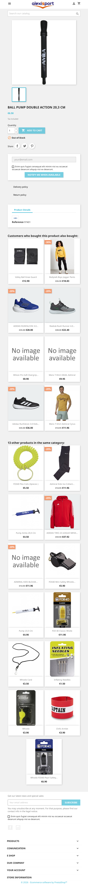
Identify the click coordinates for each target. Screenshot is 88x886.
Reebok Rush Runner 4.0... (62, 326)
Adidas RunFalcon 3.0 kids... (25, 424)
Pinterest (32, 146)
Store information (19, 877)
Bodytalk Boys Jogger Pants (62, 277)
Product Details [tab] (22, 209)
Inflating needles (62, 679)
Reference (18, 222)
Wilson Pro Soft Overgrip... (25, 375)
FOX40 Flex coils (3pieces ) (25, 484)
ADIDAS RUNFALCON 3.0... (25, 326)
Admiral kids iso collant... (62, 484)
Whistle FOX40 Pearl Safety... (44, 777)
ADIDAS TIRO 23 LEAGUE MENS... (62, 533)
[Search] (44, 13)
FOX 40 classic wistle (62, 630)
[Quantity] (11, 130)
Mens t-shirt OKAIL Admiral (62, 375)
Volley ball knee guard (26, 277)
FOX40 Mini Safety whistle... (62, 581)
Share (17, 146)
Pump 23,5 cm (26, 630)
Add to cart (32, 130)
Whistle (25, 728)
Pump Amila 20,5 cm (26, 533)
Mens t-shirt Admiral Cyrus (62, 424)
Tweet (24, 146)
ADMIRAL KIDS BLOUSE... (26, 581)
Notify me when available (44, 174)
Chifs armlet (62, 728)
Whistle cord (26, 679)
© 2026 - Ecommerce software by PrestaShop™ (44, 882)
